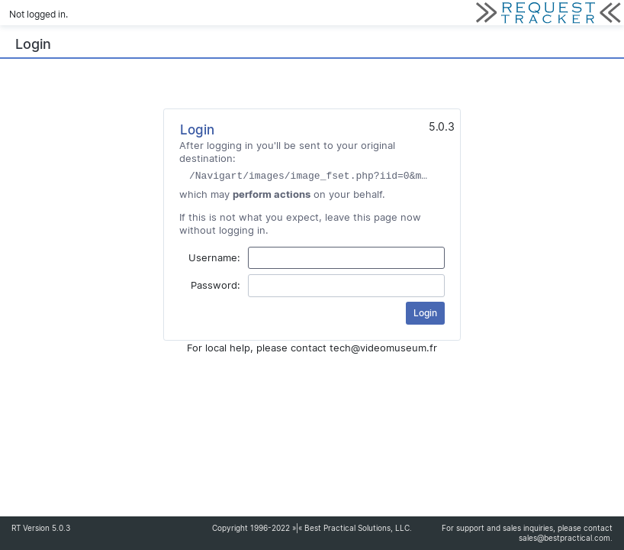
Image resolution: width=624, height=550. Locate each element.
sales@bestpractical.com (564, 538)
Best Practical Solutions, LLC (357, 528)
